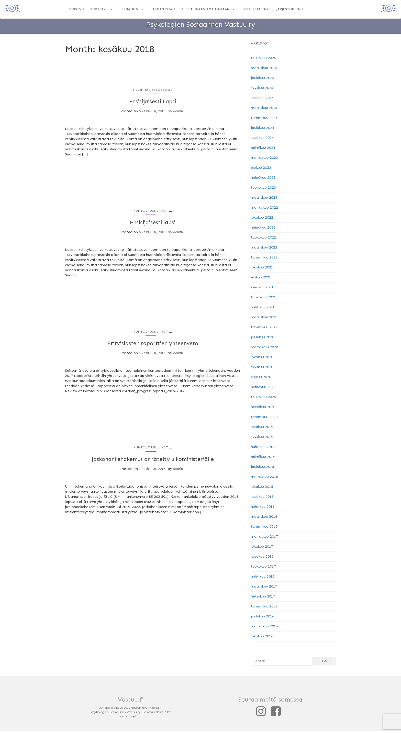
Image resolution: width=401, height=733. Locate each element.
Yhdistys (99, 9)
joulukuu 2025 (262, 79)
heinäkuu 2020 (263, 389)
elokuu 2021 (261, 279)
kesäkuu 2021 (262, 289)
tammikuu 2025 (264, 119)
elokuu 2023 (261, 169)
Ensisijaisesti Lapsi (153, 103)
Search (324, 663)
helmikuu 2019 (263, 458)
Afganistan (163, 9)
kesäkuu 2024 (262, 139)
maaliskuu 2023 (264, 199)
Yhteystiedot (257, 9)
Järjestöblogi (290, 9)
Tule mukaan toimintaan (205, 9)
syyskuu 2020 (262, 369)
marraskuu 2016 (264, 628)
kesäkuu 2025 (262, 99)
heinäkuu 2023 (263, 179)
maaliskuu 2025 (264, 109)
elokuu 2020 (261, 379)
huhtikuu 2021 (263, 309)
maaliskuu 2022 (264, 249)
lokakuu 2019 (262, 428)
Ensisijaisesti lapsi (152, 223)
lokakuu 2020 (262, 359)
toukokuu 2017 (263, 568)
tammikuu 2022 (264, 259)
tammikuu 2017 (264, 608)
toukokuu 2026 (263, 60)
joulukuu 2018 (262, 468)
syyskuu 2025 (262, 89)
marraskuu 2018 (264, 478)
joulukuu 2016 (262, 618)
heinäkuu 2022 (263, 229)
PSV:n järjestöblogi (152, 91)
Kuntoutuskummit (150, 212)
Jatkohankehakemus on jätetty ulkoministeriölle (153, 460)
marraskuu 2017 (264, 538)
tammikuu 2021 (264, 329)
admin (178, 113)
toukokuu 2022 (263, 239)
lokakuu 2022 (262, 219)
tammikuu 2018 (264, 528)
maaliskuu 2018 (264, 518)
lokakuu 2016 (262, 638)
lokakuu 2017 (262, 548)
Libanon (130, 9)
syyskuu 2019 (262, 438)
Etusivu (76, 9)
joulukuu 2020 (262, 339)
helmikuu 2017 (263, 598)
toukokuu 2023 (263, 189)
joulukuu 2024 (262, 129)
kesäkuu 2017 (262, 558)
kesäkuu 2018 (262, 498)
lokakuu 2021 (262, 269)
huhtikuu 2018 (263, 508)
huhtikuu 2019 (263, 448)
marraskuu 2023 (264, 159)
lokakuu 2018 (262, 488)
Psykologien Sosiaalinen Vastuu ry (200, 26)
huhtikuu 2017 (263, 578)
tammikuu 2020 (264, 418)
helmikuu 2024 (263, 149)
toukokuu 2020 (263, 399)
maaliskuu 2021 (264, 319)
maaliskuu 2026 (264, 69)
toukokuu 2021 (263, 299)
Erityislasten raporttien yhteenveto (152, 344)
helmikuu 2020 (263, 409)
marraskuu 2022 (264, 209)
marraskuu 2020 (264, 349)
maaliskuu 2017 (264, 588)
